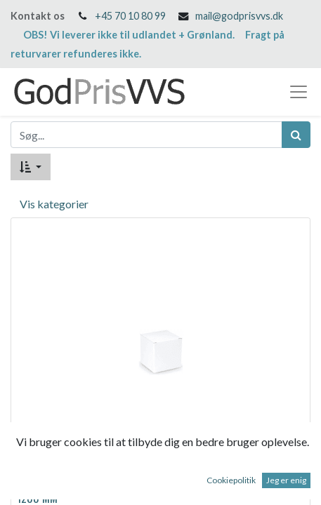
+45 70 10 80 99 (130, 16)
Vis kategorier (54, 203)
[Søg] (296, 134)
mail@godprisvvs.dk (239, 16)
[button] (31, 167)
